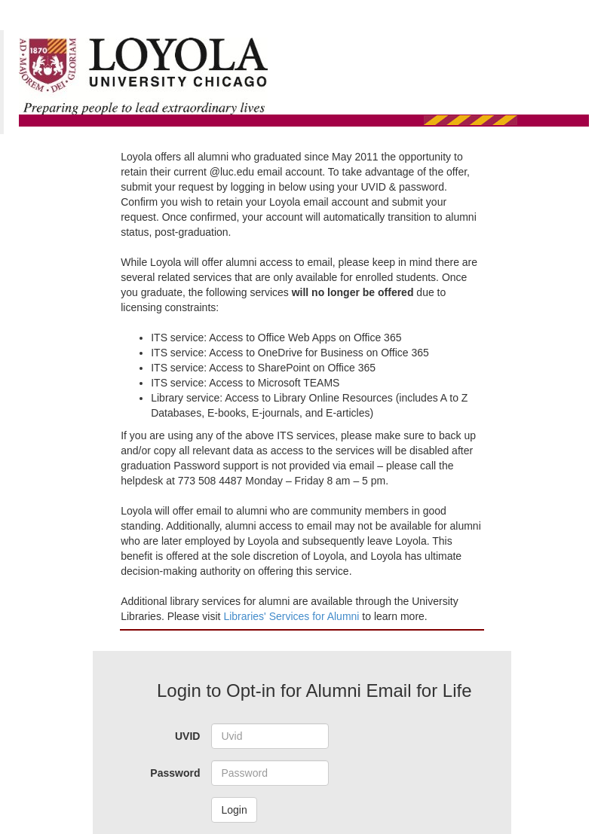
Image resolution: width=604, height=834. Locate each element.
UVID (187, 736)
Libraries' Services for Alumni (292, 616)
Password (175, 773)
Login (234, 810)
